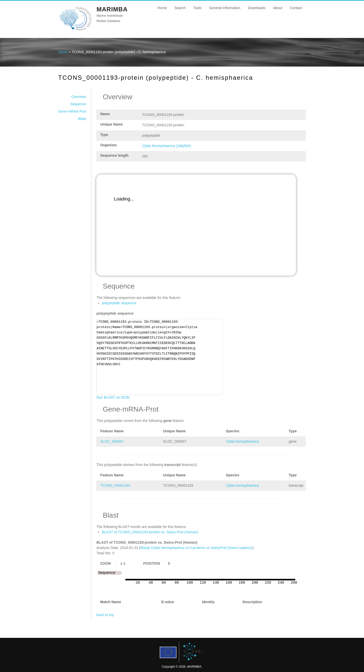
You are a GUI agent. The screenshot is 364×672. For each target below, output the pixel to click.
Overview (78, 97)
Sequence (78, 104)
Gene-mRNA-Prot (72, 111)
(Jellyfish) (166, 146)
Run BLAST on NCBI (112, 397)
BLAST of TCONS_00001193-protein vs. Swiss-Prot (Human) (150, 532)
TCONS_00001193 (115, 485)
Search (180, 8)
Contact (296, 8)
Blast (82, 119)
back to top (105, 615)
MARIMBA (112, 9)
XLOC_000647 (112, 441)
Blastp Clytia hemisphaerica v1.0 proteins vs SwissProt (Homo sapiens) (196, 548)
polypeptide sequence (119, 303)
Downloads (256, 8)
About (277, 8)
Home (162, 8)
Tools (197, 8)
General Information (224, 8)
